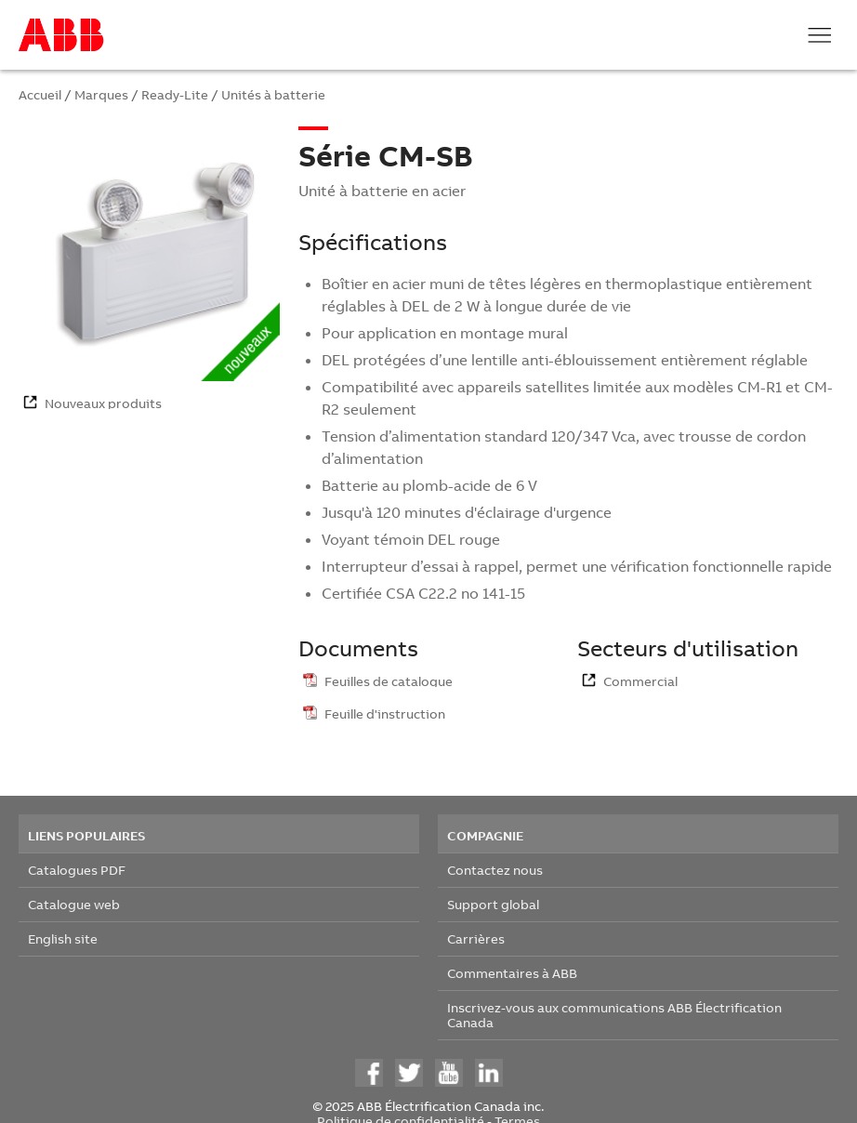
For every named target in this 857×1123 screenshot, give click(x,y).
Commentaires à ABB (512, 973)
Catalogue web (74, 904)
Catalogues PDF (76, 870)
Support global (493, 904)
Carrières (476, 938)
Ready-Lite (174, 94)
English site (63, 938)
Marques (101, 94)
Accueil (40, 94)
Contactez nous (495, 870)
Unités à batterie (273, 94)
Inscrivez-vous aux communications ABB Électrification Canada (614, 1014)
